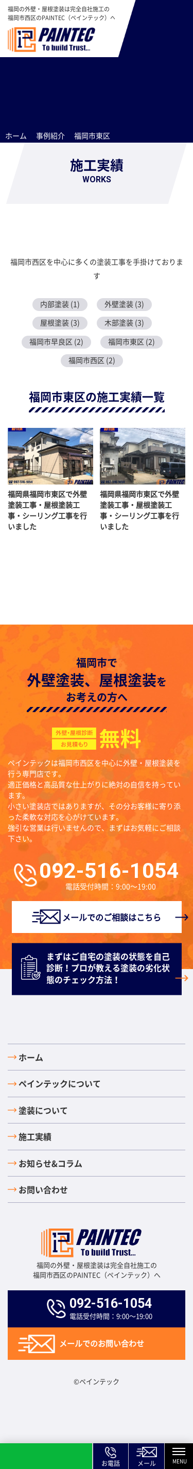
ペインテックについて (60, 1083)
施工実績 (35, 1136)
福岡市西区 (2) (91, 360)
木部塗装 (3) (124, 322)
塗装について (43, 1110)
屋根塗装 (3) (60, 322)
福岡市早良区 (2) (56, 341)
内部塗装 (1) (60, 304)
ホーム (31, 1057)
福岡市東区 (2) (131, 341)
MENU (182, 1456)
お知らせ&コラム (50, 1163)
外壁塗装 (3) (124, 304)
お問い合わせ (43, 1189)
